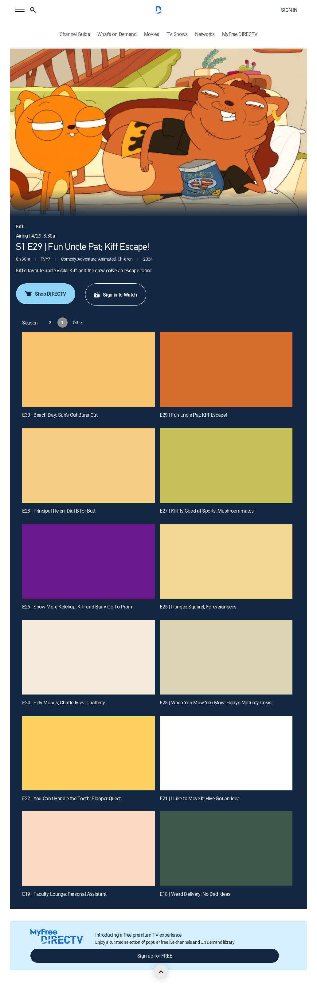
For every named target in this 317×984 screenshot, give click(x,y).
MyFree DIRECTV (240, 34)
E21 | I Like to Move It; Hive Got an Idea (200, 798)
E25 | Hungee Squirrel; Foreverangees (198, 606)
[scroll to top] (161, 971)
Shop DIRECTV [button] (45, 293)
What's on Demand (117, 34)
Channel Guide (75, 34)
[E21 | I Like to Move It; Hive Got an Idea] (226, 753)
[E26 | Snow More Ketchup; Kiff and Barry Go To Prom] (88, 561)
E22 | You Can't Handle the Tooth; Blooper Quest (71, 798)
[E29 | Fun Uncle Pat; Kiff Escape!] (226, 369)
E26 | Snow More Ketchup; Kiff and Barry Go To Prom (77, 606)
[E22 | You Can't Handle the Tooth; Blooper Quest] (88, 753)
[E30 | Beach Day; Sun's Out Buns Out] (88, 369)
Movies (151, 34)
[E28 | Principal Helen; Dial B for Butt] (88, 465)
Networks (204, 34)
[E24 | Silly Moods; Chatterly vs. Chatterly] (88, 657)
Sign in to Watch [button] (115, 294)
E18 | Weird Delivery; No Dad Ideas (195, 894)
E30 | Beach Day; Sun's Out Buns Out (60, 414)
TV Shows (177, 34)
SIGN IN (289, 9)
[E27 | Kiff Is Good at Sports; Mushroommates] (226, 465)
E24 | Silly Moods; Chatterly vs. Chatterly (63, 702)
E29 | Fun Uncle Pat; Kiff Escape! (193, 414)
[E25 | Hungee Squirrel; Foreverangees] (226, 561)
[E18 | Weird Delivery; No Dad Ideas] (226, 848)
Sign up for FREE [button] (154, 955)
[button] (20, 10)
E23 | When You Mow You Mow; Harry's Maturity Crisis (216, 702)
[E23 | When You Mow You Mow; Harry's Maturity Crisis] (226, 657)
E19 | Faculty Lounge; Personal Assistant (64, 894)
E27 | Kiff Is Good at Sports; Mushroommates (206, 510)
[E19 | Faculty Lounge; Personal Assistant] (88, 848)
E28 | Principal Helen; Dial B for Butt (59, 510)
